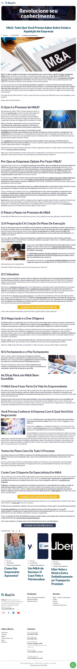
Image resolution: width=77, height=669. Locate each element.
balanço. (67, 229)
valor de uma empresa (40, 428)
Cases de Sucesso (7, 638)
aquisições (8, 141)
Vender (55, 601)
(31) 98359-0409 (32, 634)
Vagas (3, 636)
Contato (4, 634)
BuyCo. (5, 485)
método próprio (41, 297)
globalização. (12, 113)
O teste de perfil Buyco (9, 509)
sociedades (5, 132)
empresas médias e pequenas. (16, 149)
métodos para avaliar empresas (23, 296)
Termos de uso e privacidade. (38, 665)
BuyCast (4, 642)
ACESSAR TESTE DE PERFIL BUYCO (38, 525)
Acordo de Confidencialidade (57, 260)
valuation (66, 421)
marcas (59, 169)
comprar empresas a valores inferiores (61, 178)
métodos (58, 428)
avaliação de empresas (17, 287)
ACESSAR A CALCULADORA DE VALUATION (38, 307)
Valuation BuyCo (32, 601)
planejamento (67, 204)
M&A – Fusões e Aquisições (61, 597)
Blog (2, 640)
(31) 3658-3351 (32, 639)
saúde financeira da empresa (41, 289)
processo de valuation (62, 278)
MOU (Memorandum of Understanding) (44, 253)
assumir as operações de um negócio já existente (44, 179)
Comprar (55, 603)
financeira (30, 331)
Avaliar (55, 599)
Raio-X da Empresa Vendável (36, 597)
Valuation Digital (32, 599)
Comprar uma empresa (30, 35)
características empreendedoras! (28, 518)
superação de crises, (9, 197)
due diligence (45, 324)
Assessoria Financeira (59, 605)
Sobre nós (4, 632)
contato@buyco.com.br (35, 652)
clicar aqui (15, 503)
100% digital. (56, 491)
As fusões (4, 130)
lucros (59, 173)
